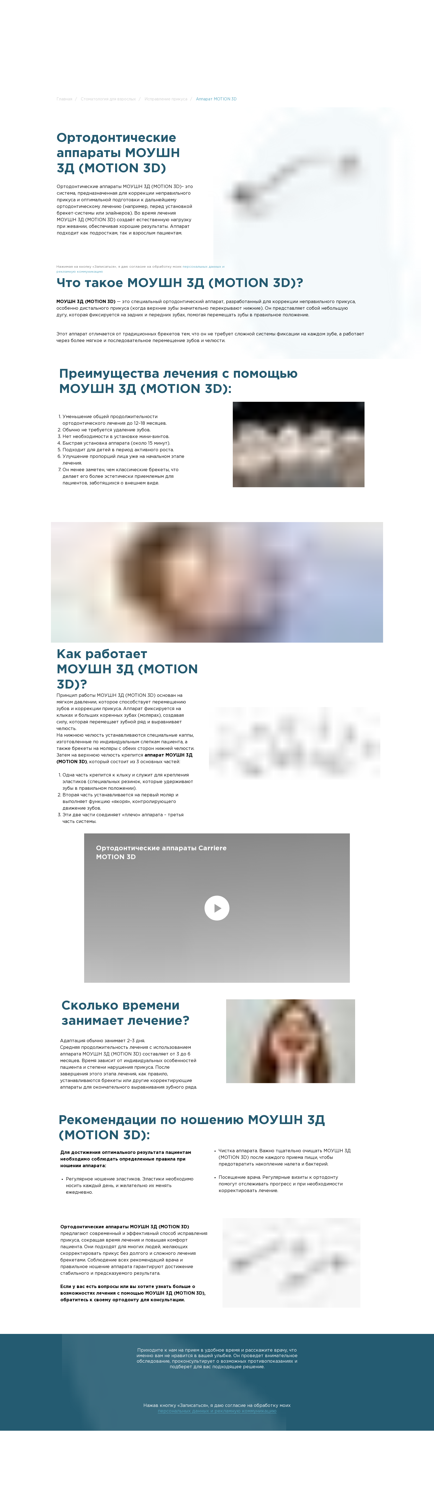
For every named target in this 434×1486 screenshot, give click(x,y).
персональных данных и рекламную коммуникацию (217, 1411)
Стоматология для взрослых (108, 99)
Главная (64, 99)
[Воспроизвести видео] (217, 908)
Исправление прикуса (165, 99)
